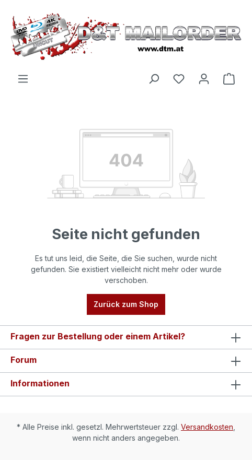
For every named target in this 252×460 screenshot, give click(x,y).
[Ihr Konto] (203, 78)
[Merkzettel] (178, 78)
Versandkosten (207, 426)
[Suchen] (153, 78)
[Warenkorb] (229, 78)
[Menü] (23, 78)
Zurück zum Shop (126, 304)
